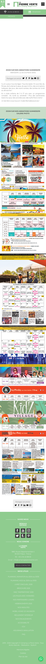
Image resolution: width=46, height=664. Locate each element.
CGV (23, 627)
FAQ (23, 634)
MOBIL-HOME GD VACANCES (23, 611)
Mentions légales (23, 650)
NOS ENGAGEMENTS (23, 619)
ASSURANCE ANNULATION (23, 630)
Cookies (23, 653)
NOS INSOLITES (23, 607)
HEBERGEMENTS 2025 (23, 603)
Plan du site (23, 657)
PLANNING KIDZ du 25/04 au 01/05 (23, 580)
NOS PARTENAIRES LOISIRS (23, 600)
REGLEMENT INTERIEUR (23, 615)
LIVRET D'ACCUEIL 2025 (23, 584)
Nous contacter (23, 565)
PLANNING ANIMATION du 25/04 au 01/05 (23, 577)
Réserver (35, 12)
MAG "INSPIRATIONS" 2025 (24, 592)
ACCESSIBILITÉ (23, 623)
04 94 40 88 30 (11, 12)
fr (43, 4)
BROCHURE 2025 (23, 588)
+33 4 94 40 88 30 (24, 557)
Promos (11, 16)
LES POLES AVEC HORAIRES (23, 596)
